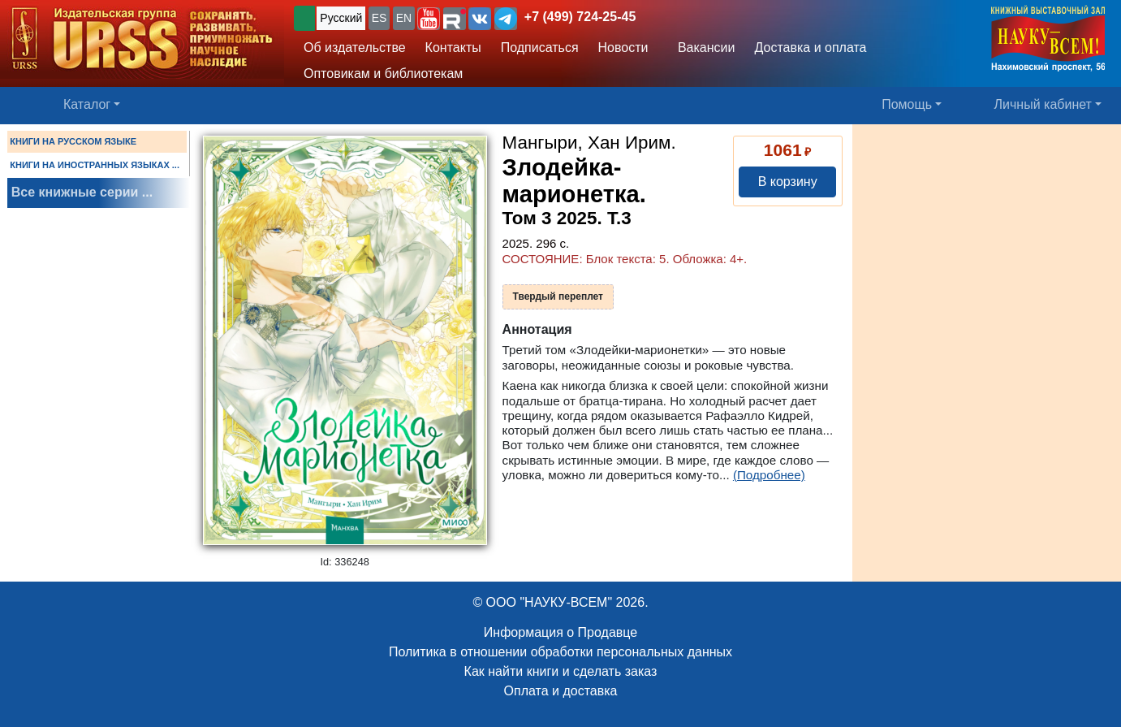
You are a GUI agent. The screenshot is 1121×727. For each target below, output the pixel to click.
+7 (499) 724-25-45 (580, 17)
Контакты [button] (453, 47)
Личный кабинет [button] (1043, 104)
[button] (428, 18)
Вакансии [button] (701, 47)
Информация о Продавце (560, 632)
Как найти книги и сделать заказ (561, 671)
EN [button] (404, 17)
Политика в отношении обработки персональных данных (560, 652)
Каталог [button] (86, 104)
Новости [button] (623, 47)
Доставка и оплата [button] (810, 47)
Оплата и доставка (561, 691)
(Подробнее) (769, 475)
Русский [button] (341, 17)
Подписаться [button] (540, 47)
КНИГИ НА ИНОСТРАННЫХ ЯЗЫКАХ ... (94, 165)
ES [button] (379, 17)
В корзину (787, 181)
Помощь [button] (907, 104)
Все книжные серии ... (82, 192)
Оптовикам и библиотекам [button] (383, 73)
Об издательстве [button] (355, 47)
